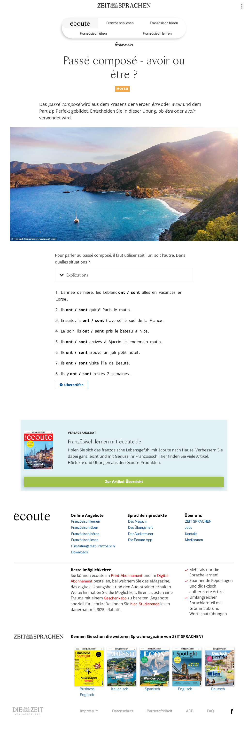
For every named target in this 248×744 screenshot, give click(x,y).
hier (133, 603)
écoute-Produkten (143, 462)
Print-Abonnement (126, 575)
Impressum (89, 710)
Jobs (188, 527)
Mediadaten (194, 539)
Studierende (149, 603)
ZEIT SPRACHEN (198, 521)
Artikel (202, 456)
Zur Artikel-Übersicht (124, 481)
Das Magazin (137, 521)
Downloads (79, 552)
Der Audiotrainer (140, 533)
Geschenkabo (115, 598)
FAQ (210, 710)
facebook (232, 711)
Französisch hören (164, 23)
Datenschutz (122, 710)
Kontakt (191, 533)
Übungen (101, 462)
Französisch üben (93, 33)
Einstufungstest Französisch (93, 546)
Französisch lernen (85, 521)
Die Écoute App (140, 539)
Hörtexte (76, 462)
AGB (190, 710)
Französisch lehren (157, 33)
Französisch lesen (120, 23)
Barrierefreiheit (159, 710)
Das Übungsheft (140, 527)
